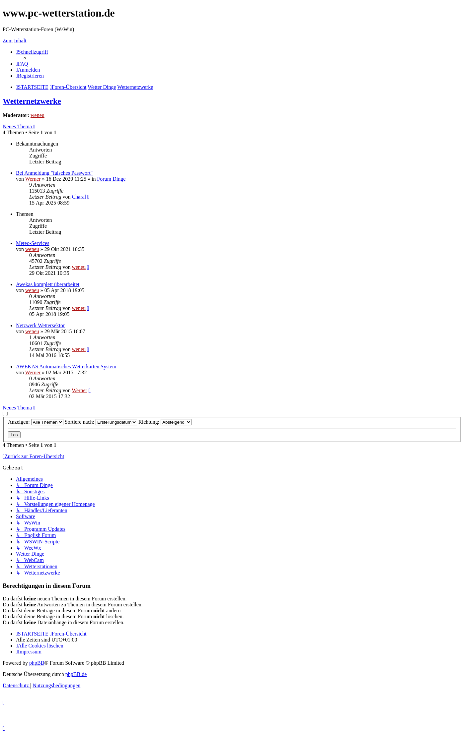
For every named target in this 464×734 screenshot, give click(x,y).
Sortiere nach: (101, 422)
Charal (79, 197)
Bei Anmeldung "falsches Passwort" (54, 173)
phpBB (36, 663)
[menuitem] (22, 64)
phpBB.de (76, 674)
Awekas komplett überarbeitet (47, 284)
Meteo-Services (32, 243)
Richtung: (165, 422)
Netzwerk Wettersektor (40, 325)
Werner (33, 179)
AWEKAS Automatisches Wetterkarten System (66, 366)
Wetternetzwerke (32, 101)
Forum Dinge (111, 179)
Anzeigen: (35, 422)
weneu (37, 115)
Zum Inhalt (15, 40)
